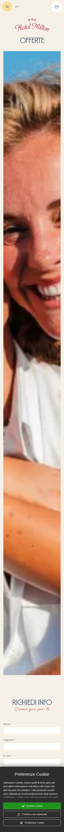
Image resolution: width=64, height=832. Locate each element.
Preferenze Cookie (32, 822)
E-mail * (7, 755)
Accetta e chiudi (32, 806)
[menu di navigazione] (7, 6)
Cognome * (9, 739)
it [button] (17, 6)
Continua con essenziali (32, 814)
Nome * (7, 724)
